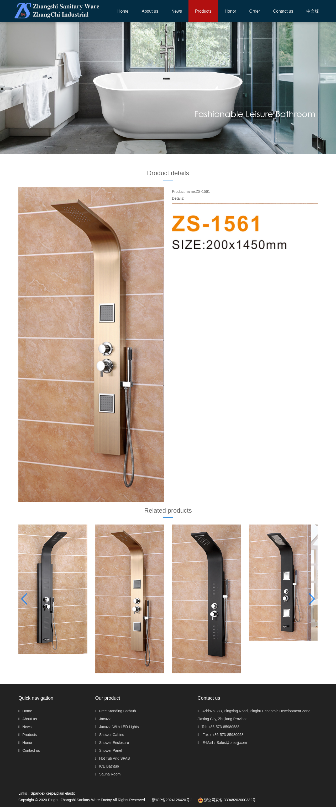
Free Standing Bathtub (115, 711)
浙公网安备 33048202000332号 (227, 800)
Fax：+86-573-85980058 (221, 735)
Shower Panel (108, 750)
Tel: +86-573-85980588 (219, 727)
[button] (203, 11)
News (25, 727)
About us (27, 719)
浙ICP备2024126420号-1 (172, 800)
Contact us (29, 750)
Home (123, 11)
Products (27, 735)
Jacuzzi (103, 719)
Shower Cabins (109, 735)
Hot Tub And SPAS (112, 758)
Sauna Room (108, 774)
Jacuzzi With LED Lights (117, 727)
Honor (25, 742)
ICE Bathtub (107, 766)
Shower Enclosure (112, 742)
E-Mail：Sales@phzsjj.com (222, 742)
